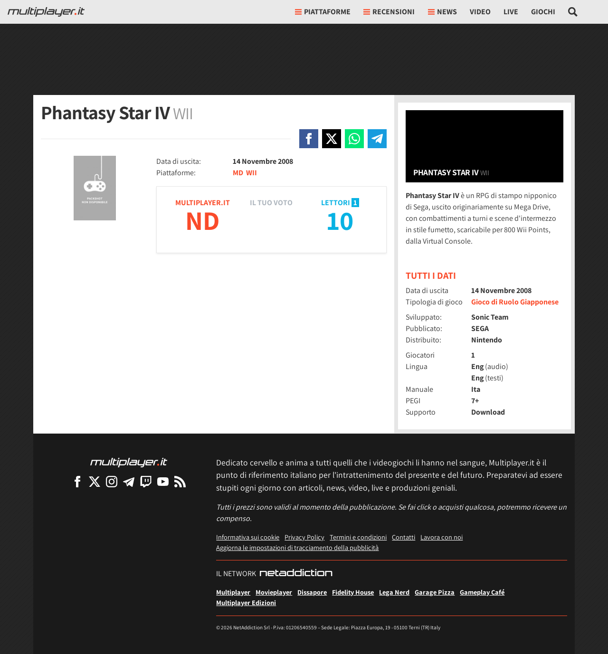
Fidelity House (353, 592)
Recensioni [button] (389, 12)
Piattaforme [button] (323, 12)
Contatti (403, 536)
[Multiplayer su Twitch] (146, 481)
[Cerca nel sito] (573, 12)
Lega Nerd (394, 592)
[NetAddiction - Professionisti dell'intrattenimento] (296, 573)
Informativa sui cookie (247, 536)
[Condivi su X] (331, 138)
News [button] (442, 12)
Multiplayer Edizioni (246, 602)
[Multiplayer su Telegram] (128, 481)
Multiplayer (233, 592)
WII (251, 173)
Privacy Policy (304, 536)
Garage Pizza (435, 592)
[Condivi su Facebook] (308, 138)
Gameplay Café (482, 592)
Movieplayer (274, 592)
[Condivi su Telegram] (377, 138)
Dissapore (312, 592)
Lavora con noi (441, 536)
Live (511, 12)
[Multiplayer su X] (94, 481)
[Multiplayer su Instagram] (111, 481)
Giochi (543, 12)
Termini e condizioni (358, 536)
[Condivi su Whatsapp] (354, 138)
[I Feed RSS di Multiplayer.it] (180, 481)
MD (238, 173)
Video (480, 12)
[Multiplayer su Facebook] (77, 481)
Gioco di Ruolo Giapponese (515, 302)
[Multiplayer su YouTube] (163, 481)
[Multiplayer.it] (46, 12)
